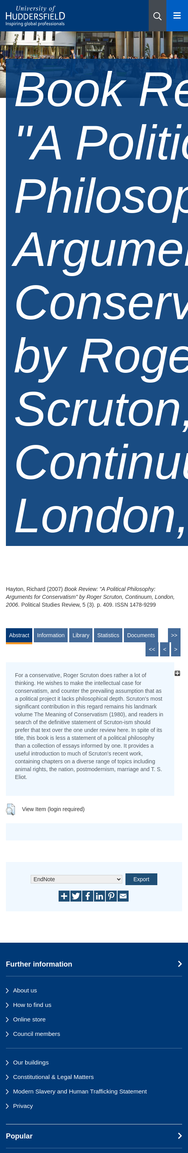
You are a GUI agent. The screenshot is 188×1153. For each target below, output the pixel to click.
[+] (177, 673)
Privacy (23, 1105)
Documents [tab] (141, 635)
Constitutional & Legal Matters (53, 1076)
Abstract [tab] (19, 635)
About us (25, 990)
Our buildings (31, 1062)
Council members (36, 1033)
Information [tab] (51, 635)
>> (174, 635)
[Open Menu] (177, 15)
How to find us (32, 1004)
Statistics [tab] (108, 635)
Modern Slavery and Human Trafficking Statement (80, 1091)
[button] (157, 15)
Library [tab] (80, 635)
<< (152, 649)
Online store (29, 1019)
